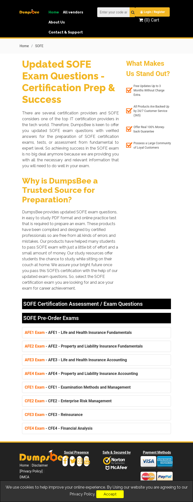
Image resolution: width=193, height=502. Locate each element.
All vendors (73, 12)
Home (53, 12)
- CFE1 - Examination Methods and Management (78, 387)
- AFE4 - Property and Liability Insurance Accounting (81, 373)
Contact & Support (65, 32)
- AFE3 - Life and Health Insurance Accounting (76, 360)
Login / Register (152, 12)
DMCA (24, 477)
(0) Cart (149, 19)
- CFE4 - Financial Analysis (59, 428)
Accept (110, 494)
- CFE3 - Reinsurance (54, 414)
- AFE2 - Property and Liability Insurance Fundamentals (84, 346)
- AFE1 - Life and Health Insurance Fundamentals (78, 332)
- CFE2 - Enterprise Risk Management (68, 401)
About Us (56, 22)
